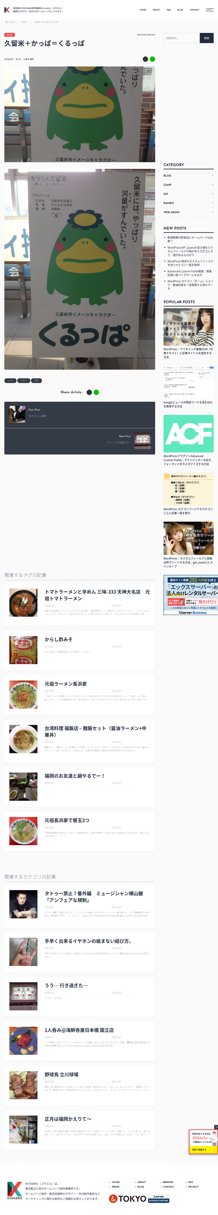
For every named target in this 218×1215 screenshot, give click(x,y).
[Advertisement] (77, 484)
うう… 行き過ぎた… (66, 985)
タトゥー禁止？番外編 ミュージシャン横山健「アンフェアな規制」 (94, 896)
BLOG (180, 10)
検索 (206, 38)
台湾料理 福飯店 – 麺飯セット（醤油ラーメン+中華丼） (96, 731)
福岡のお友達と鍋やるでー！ (75, 775)
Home (9, 22)
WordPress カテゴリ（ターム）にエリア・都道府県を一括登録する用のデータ (190, 284)
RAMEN (169, 203)
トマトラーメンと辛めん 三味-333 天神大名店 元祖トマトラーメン (97, 595)
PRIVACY (193, 1187)
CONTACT (194, 10)
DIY (166, 194)
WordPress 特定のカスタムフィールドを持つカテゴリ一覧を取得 (190, 263)
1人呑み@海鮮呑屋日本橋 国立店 (79, 1030)
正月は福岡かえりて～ (68, 1118)
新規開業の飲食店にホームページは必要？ (190, 239)
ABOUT (156, 10)
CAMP (167, 185)
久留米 (26, 59)
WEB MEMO (172, 212)
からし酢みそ (59, 639)
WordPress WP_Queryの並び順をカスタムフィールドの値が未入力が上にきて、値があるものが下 (190, 251)
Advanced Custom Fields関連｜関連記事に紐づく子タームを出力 (190, 273)
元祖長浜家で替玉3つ (67, 820)
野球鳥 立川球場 (61, 1074)
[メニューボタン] (210, 10)
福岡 (32, 59)
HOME (143, 10)
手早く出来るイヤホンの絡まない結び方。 (89, 941)
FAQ (169, 10)
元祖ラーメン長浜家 (66, 683)
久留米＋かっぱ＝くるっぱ (46, 22)
